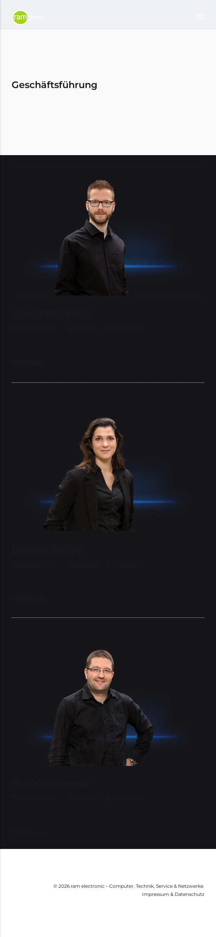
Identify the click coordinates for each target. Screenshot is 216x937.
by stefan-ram (124, 328)
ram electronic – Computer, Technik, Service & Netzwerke (137, 886)
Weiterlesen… (29, 362)
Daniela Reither (48, 549)
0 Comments (83, 328)
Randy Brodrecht (52, 314)
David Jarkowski (50, 784)
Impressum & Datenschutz (173, 894)
